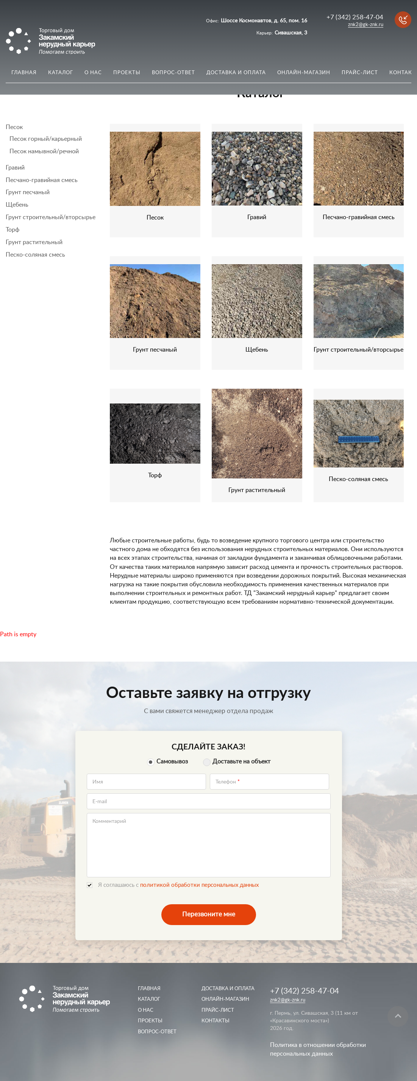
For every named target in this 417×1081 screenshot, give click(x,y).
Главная (24, 72)
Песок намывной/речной (44, 151)
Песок (14, 127)
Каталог (60, 72)
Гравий (15, 168)
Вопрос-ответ (173, 72)
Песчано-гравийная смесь (42, 180)
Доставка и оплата (236, 72)
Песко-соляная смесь (35, 255)
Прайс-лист (360, 72)
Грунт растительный (34, 242)
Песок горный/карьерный (45, 139)
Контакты (215, 1021)
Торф (12, 230)
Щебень (17, 205)
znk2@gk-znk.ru (365, 24)
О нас (93, 72)
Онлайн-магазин (303, 72)
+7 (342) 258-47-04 (354, 17)
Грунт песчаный (28, 192)
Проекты (127, 72)
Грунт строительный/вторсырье (50, 217)
